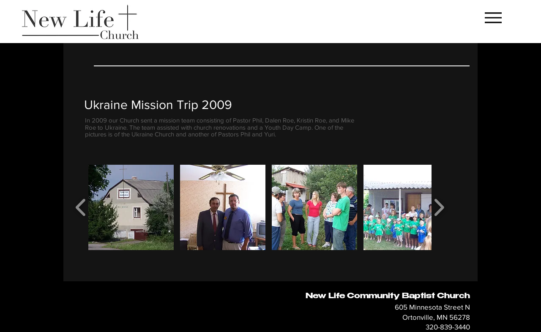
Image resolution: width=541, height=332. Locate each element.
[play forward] (438, 207)
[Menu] (493, 17)
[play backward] (80, 207)
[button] (131, 207)
